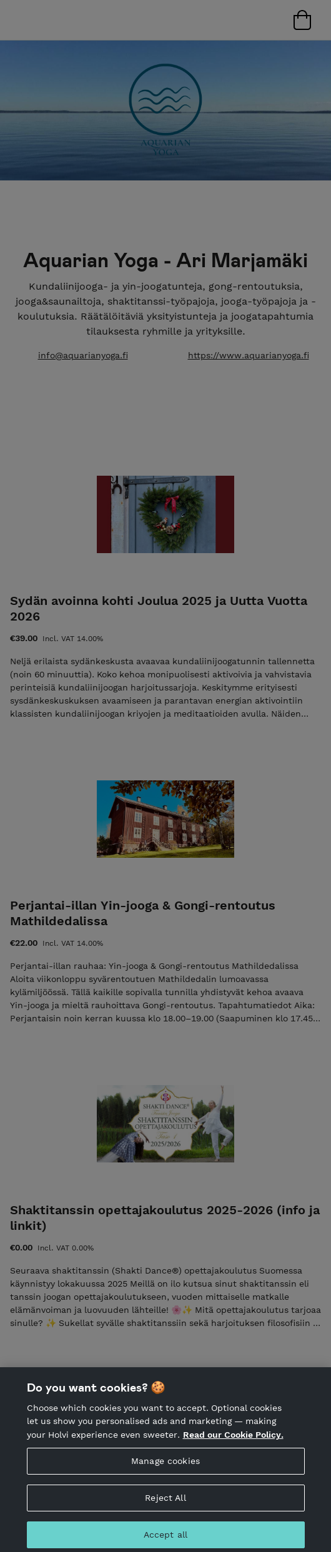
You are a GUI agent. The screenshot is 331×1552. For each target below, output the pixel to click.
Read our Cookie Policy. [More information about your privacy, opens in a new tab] (233, 1439)
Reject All (165, 1502)
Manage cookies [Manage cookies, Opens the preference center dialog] (165, 1465)
